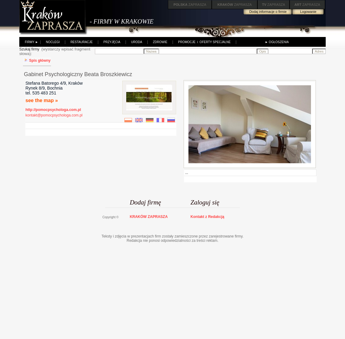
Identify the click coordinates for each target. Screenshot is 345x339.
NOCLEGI (53, 42)
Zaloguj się (205, 202)
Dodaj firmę (145, 202)
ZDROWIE (160, 42)
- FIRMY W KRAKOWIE (122, 21)
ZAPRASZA (189, 4)
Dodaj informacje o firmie (268, 11)
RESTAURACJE (81, 42)
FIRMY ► (31, 42)
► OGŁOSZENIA (277, 42)
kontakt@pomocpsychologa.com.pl (53, 115)
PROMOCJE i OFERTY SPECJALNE (204, 42)
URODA (136, 42)
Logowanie (308, 11)
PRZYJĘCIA (112, 42)
